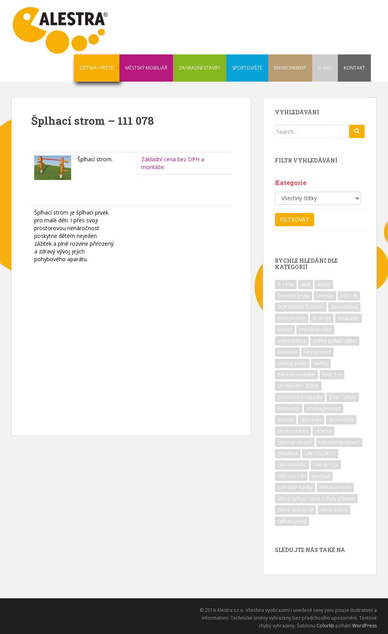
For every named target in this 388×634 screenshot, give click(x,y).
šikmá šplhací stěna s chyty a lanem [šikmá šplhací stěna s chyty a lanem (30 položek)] (316, 498)
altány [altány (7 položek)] (323, 284)
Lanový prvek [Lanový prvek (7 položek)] (292, 363)
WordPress (364, 625)
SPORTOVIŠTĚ (247, 68)
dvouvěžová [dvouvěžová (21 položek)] (344, 307)
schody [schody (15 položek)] (286, 419)
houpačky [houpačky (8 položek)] (348, 318)
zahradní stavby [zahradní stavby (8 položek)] (295, 487)
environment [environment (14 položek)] (292, 318)
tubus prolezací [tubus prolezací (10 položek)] (295, 442)
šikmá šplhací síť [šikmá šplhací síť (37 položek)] (295, 510)
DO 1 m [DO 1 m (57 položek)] (349, 295)
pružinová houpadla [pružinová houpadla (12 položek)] (300, 397)
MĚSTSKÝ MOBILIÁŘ (146, 68)
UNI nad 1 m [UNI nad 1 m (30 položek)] (291, 476)
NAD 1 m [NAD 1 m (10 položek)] (332, 374)
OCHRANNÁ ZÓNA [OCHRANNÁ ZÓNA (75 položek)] (298, 385)
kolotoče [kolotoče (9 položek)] (287, 352)
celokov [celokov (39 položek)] (325, 295)
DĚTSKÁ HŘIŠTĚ (97, 68)
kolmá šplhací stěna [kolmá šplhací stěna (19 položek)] (335, 340)
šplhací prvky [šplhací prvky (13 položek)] (292, 521)
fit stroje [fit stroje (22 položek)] (322, 318)
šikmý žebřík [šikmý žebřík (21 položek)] (334, 510)
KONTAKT (354, 68)
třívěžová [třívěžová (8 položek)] (288, 453)
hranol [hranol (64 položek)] (285, 329)
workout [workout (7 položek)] (321, 476)
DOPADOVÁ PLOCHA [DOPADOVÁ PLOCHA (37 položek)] (301, 307)
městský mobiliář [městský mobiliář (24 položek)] (296, 374)
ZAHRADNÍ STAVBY (199, 68)
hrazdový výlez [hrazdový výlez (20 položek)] (315, 329)
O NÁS (325, 68)
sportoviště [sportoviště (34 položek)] (341, 419)
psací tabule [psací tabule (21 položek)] (342, 397)
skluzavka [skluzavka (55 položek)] (311, 419)
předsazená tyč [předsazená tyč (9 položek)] (324, 408)
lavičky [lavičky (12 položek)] (321, 363)
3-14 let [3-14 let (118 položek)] (286, 284)
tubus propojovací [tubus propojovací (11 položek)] (339, 442)
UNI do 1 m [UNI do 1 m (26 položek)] (325, 464)
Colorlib (325, 625)
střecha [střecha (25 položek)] (323, 431)
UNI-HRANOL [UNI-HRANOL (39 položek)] (292, 464)
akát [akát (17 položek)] (305, 284)
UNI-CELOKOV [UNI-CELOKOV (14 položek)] (320, 453)
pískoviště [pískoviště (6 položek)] (289, 408)
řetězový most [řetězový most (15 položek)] (335, 487)
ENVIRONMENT (290, 68)
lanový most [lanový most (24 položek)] (317, 352)
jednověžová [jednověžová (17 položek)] (292, 340)
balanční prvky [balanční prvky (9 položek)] (293, 295)
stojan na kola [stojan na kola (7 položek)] (293, 431)
